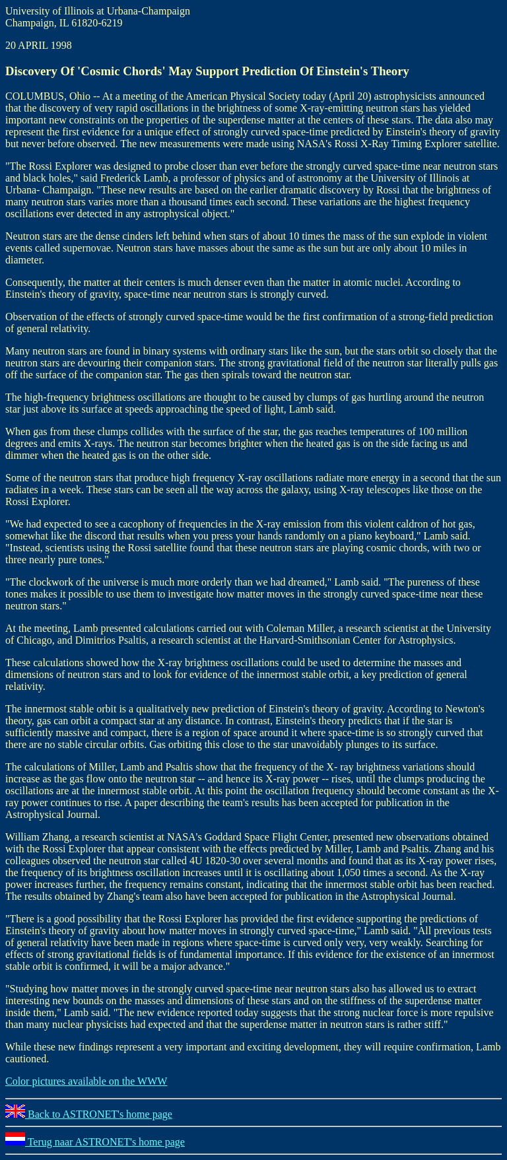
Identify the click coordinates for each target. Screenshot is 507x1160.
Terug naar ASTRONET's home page (95, 1141)
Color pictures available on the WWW (86, 1081)
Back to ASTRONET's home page (88, 1114)
